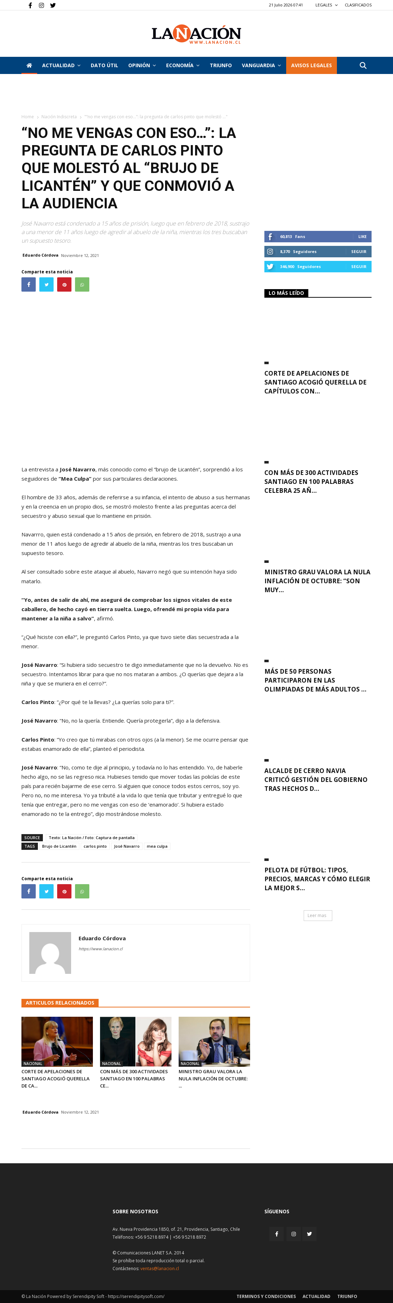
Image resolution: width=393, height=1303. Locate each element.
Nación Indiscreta (59, 117)
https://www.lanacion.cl (101, 948)
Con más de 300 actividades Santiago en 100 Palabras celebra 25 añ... (311, 482)
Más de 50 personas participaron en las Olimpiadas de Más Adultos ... (315, 680)
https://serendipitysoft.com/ (136, 1296)
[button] (363, 66)
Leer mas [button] (317, 915)
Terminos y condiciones (266, 1296)
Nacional (33, 1063)
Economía (182, 65)
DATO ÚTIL (104, 65)
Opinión (142, 65)
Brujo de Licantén (59, 846)
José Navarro (127, 846)
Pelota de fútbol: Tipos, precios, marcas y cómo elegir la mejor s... (317, 879)
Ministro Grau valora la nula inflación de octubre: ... (213, 1078)
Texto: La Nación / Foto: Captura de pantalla (92, 837)
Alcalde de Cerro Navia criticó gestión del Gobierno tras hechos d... (316, 780)
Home (27, 117)
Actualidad (61, 65)
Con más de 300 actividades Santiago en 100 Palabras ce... (134, 1078)
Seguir (359, 251)
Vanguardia (261, 65)
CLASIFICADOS (358, 5)
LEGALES (326, 5)
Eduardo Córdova (41, 255)
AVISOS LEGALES (311, 65)
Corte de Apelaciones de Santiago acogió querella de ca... (55, 1078)
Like (362, 236)
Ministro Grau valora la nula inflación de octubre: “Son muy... (317, 581)
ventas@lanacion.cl (159, 1268)
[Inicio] (29, 65)
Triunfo (221, 65)
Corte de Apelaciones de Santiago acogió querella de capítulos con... (315, 382)
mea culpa (157, 846)
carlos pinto (95, 846)
